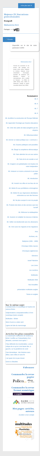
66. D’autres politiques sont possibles (25, 145)
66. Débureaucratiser (31, 135)
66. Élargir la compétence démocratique (25, 149)
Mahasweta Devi (11, 25)
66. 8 (36, 113)
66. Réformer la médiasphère (28, 212)
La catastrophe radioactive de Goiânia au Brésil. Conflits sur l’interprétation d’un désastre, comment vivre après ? (19, 338)
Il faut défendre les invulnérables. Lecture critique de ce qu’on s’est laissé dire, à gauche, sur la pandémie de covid (19, 346)
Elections (35, 256)
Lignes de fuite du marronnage (16, 325)
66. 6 (36, 104)
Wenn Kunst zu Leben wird (14, 322)
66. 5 (36, 99)
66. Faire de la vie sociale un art (27, 159)
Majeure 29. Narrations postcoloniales (16, 15)
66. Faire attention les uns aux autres (25, 154)
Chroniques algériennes (30, 251)
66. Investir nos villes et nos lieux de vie (25, 183)
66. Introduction (33, 178)
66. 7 (36, 108)
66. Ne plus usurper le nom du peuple (25, 200)
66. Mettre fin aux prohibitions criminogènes (23, 188)
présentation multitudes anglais (27, 289)
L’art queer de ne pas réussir (15, 358)
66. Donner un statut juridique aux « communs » (22, 140)
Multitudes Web (33, 280)
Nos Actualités (33, 284)
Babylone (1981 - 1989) (30, 241)
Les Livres (34, 265)
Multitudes (34, 275)
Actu (36, 231)
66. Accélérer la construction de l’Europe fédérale (21, 118)
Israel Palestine (33, 260)
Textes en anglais (32, 294)
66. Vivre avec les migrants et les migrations (23, 227)
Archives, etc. (33, 236)
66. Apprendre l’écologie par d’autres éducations (22, 123)
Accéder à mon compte (26, 415)
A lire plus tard (26, 5)
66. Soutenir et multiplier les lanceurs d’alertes (22, 217)
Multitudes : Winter (12, 318)
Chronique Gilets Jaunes (30, 246)
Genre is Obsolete (12, 361)
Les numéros (33, 270)
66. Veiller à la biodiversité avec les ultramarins (22, 222)
